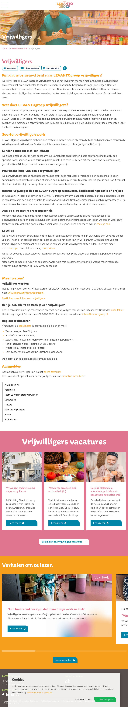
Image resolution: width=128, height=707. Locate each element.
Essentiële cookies (83, 699)
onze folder (117, 310)
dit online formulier (72, 376)
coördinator (25, 326)
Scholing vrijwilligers (15, 409)
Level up (12, 248)
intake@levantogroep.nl (95, 314)
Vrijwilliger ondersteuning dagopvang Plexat (20, 489)
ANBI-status (11, 419)
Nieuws (8, 404)
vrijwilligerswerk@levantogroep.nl (26, 292)
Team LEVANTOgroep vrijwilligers (22, 394)
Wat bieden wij (12, 384)
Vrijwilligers (35, 48)
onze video (49, 248)
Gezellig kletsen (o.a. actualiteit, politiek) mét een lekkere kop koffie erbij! (106, 491)
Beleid (8, 414)
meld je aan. (103, 224)
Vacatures (10, 389)
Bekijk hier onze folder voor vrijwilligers (23, 298)
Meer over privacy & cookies (39, 692)
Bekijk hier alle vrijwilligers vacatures (64, 541)
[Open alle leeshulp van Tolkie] (65, 68)
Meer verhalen (65, 660)
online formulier (52, 372)
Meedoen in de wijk (18, 48)
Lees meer (16, 523)
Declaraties (10, 399)
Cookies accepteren (105, 699)
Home (4, 48)
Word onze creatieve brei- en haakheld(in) (62, 489)
